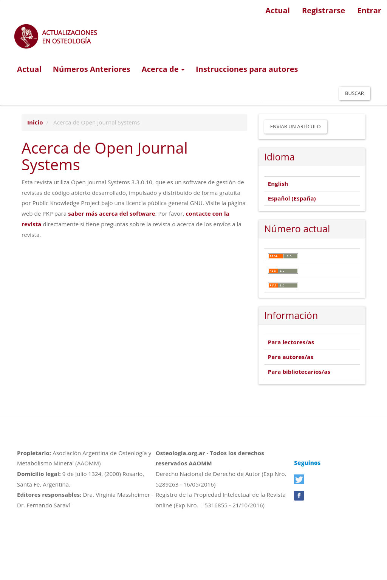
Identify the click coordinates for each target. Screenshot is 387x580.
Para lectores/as (291, 342)
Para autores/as (290, 357)
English (278, 183)
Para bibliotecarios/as (299, 371)
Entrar (369, 10)
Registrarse (323, 10)
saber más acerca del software (111, 213)
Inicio (35, 122)
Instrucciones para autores (247, 69)
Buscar (354, 93)
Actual (277, 10)
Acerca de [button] (163, 69)
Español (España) (292, 198)
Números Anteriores (91, 69)
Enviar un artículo (295, 126)
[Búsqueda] (299, 93)
